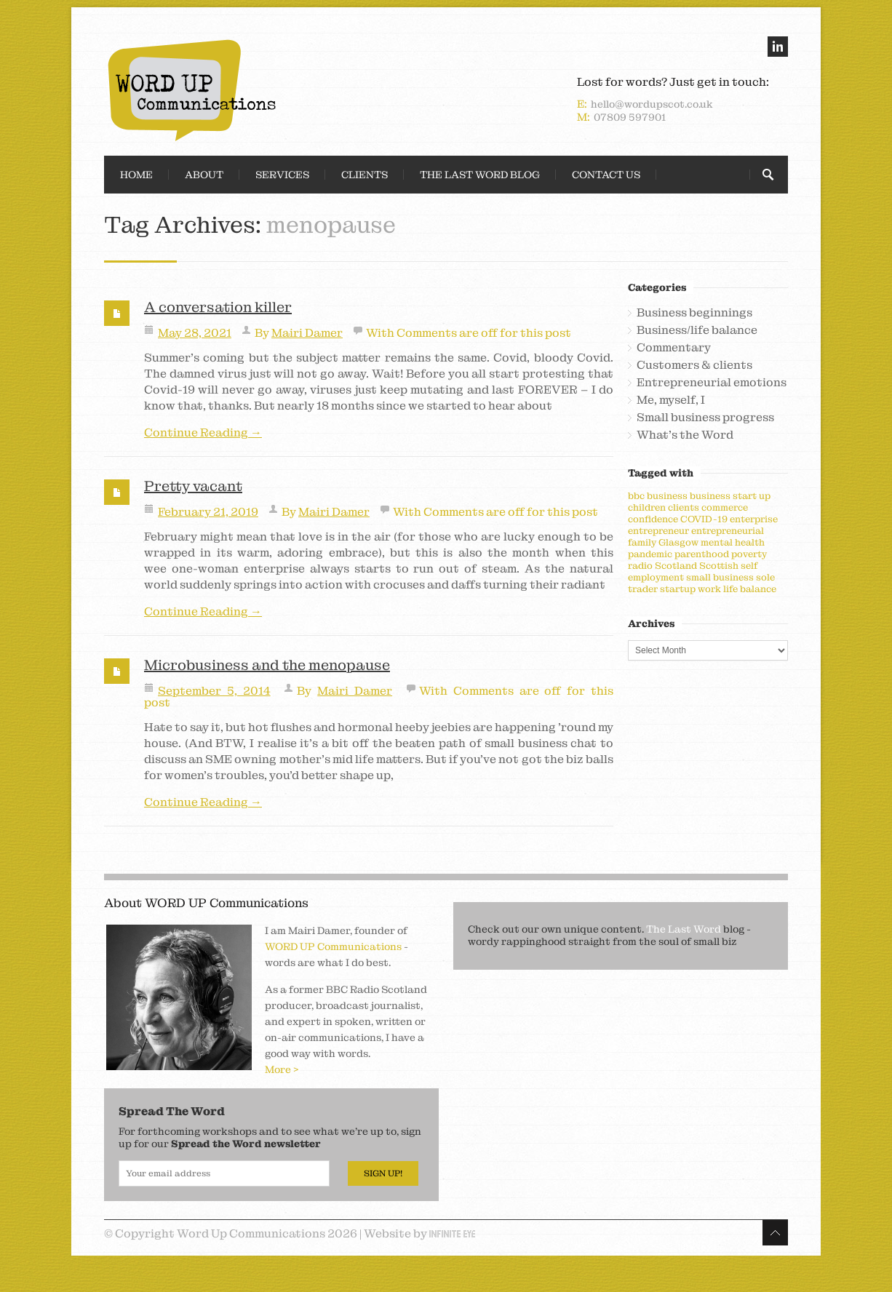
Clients (364, 174)
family (642, 542)
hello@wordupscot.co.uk (652, 104)
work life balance (737, 589)
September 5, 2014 (214, 690)
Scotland (676, 565)
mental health (733, 542)
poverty (749, 554)
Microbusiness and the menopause (267, 664)
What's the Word (685, 435)
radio (640, 565)
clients (683, 507)
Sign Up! (383, 1173)
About (204, 174)
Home (136, 174)
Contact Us (606, 174)
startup (678, 589)
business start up (730, 496)
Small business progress (705, 417)
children (647, 507)
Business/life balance (697, 330)
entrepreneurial (727, 531)
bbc (636, 496)
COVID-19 (704, 519)
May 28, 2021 (194, 332)
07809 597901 (630, 117)
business (667, 496)
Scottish (718, 565)
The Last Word (683, 929)
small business (720, 577)
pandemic (650, 554)
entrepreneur (658, 531)
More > (282, 1069)
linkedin (778, 46)
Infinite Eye (452, 1233)
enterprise (754, 519)
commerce (724, 507)
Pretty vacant (193, 485)
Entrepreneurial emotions (712, 382)
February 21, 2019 (208, 511)
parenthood (701, 554)
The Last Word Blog (480, 174)
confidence (653, 519)
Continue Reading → (203, 433)
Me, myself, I (671, 400)
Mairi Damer (307, 332)
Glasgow (678, 542)
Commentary (674, 347)
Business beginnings (694, 312)
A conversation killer (218, 307)
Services (282, 174)
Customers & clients (694, 365)
